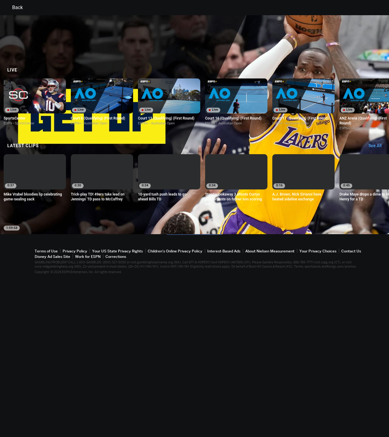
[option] (35, 259)
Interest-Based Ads (223, 408)
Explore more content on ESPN (195, 387)
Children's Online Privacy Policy (175, 408)
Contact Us (351, 408)
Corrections (115, 413)
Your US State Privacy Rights (117, 408)
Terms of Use (46, 408)
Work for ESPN (88, 413)
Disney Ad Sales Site (52, 413)
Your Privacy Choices (317, 408)
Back (14, 7)
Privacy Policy (75, 408)
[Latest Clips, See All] (378, 303)
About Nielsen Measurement (269, 408)
